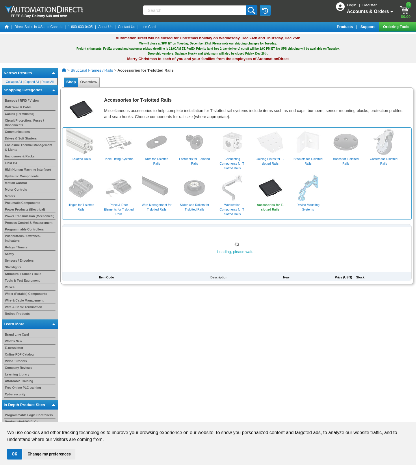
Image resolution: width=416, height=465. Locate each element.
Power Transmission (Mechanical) (29, 216)
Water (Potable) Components (26, 293)
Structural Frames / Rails (23, 274)
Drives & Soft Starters (21, 138)
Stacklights (13, 267)
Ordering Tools (396, 27)
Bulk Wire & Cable (18, 107)
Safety (9, 254)
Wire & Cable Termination (23, 307)
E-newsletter (14, 347)
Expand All (32, 81)
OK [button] (14, 454)
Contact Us (126, 27)
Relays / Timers (16, 247)
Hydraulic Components (22, 176)
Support (368, 27)
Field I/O (11, 163)
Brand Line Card (17, 334)
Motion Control (16, 183)
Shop (71, 82)
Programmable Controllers (24, 229)
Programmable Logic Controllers (29, 415)
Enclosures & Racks (19, 156)
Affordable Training (19, 381)
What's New (13, 341)
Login (352, 5)
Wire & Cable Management (24, 300)
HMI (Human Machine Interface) (28, 169)
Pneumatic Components (22, 202)
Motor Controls (16, 189)
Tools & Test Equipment (22, 280)
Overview (88, 82)
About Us (105, 27)
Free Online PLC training (23, 387)
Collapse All (14, 81)
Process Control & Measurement (29, 222)
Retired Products (17, 313)
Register (369, 5)
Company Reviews (18, 367)
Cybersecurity (15, 394)
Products (345, 27)
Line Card (148, 27)
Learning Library (17, 374)
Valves (9, 287)
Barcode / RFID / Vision (22, 100)
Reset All (48, 81)
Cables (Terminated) (19, 114)
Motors (10, 196)
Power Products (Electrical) (25, 209)
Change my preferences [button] (49, 454)
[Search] (195, 10)
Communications (17, 131)
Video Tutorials (16, 361)
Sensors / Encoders (19, 260)
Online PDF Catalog (19, 354)
